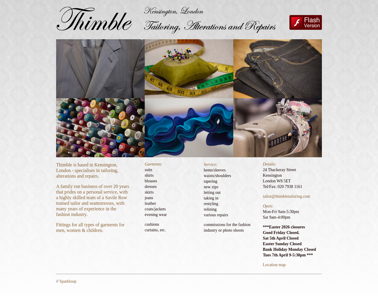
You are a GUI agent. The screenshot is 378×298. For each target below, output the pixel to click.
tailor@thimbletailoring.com (286, 196)
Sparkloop (67, 281)
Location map (274, 265)
